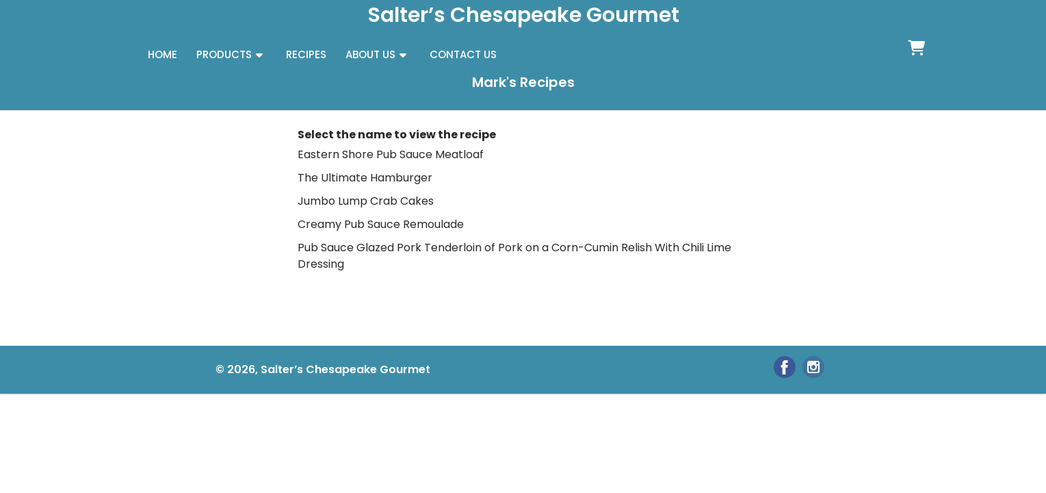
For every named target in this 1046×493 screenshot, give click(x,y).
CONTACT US (463, 54)
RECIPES (306, 54)
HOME (162, 54)
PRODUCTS (224, 54)
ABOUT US (370, 54)
